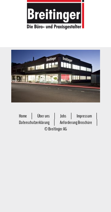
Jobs (63, 116)
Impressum (84, 116)
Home (23, 116)
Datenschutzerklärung (34, 122)
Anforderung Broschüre (76, 122)
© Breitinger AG (55, 129)
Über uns (43, 116)
